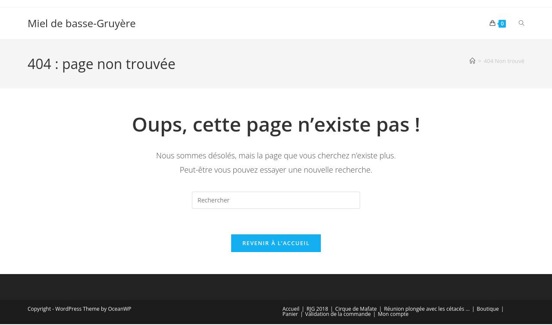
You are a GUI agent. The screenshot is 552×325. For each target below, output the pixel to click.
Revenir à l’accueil (276, 244)
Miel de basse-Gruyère (82, 23)
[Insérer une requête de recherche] (276, 200)
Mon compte (393, 315)
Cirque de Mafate (355, 309)
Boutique (488, 309)
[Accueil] (472, 61)
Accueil (290, 309)
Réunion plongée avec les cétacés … (427, 309)
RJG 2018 (317, 309)
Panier (290, 315)
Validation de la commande (338, 315)
